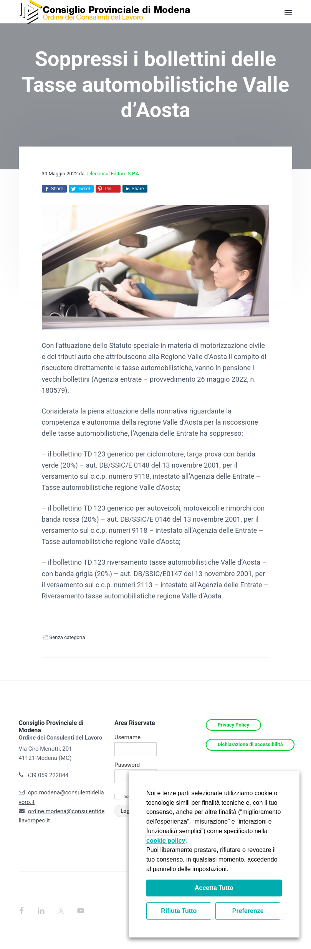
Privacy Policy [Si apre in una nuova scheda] (233, 725)
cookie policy (165, 840)
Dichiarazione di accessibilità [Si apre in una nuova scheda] (250, 744)
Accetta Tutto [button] (214, 888)
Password (127, 764)
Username (127, 737)
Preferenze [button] (248, 911)
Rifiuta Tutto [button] (179, 911)
